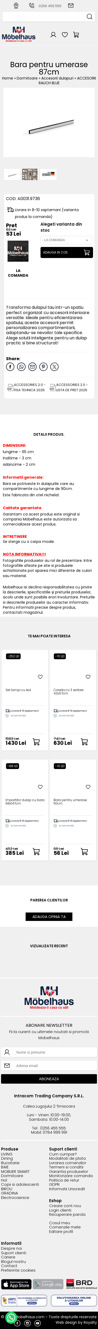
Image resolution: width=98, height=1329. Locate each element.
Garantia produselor (68, 1171)
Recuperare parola (67, 1214)
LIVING (7, 1154)
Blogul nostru (13, 1261)
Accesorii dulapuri (57, 78)
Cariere (8, 1257)
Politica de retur (64, 1180)
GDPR (54, 1184)
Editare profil (61, 1231)
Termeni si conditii (66, 1167)
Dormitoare (28, 78)
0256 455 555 (44, 5)
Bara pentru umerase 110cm (70, 802)
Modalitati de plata (67, 1158)
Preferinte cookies (18, 1270)
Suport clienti (13, 1253)
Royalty (90, 1322)
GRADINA (9, 1193)
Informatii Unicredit (67, 1189)
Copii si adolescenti (20, 1184)
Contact (9, 1266)
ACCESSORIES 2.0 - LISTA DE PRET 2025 (72, 387)
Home (7, 78)
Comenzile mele (65, 1227)
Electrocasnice (15, 1198)
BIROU (6, 1189)
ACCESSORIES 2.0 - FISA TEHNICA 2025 (29, 387)
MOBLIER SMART (15, 1171)
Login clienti (60, 1210)
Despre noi (11, 1248)
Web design (66, 1322)
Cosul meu (59, 1223)
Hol (4, 1180)
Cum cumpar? (63, 1154)
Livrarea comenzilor (67, 1163)
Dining (7, 1158)
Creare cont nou (65, 1206)
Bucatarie (10, 1163)
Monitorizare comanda (71, 1176)
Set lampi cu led (18, 690)
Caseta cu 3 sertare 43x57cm (69, 692)
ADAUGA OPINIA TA (49, 916)
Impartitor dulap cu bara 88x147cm (24, 802)
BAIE (5, 1167)
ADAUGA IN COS (55, 252)
